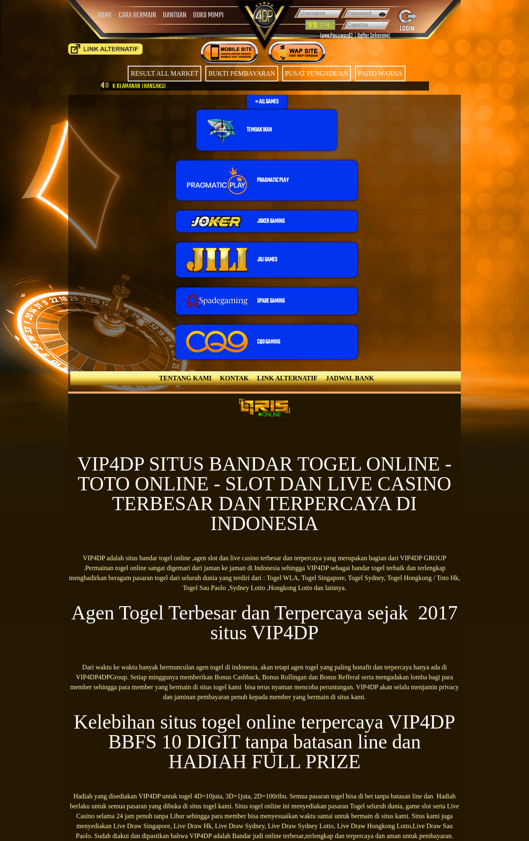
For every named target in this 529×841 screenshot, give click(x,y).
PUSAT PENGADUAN (316, 73)
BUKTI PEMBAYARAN (241, 73)
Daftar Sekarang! (374, 36)
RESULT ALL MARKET (164, 73)
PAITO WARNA (380, 73)
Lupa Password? (336, 36)
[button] (267, 102)
